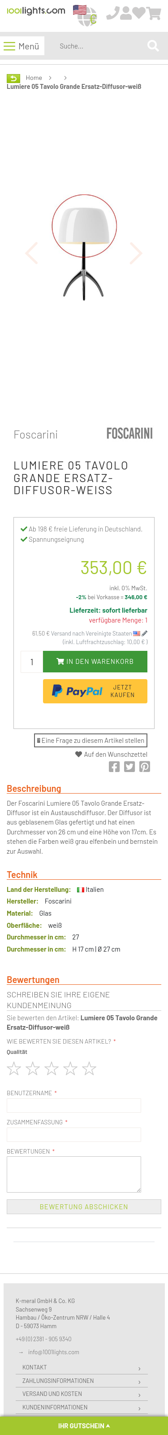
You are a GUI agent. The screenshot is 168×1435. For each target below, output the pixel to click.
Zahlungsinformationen (58, 1380)
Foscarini (35, 434)
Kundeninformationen (54, 1407)
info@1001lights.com (53, 1352)
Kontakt (34, 1367)
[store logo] (36, 16)
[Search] (153, 45)
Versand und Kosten (52, 1393)
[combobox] (102, 45)
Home (34, 77)
